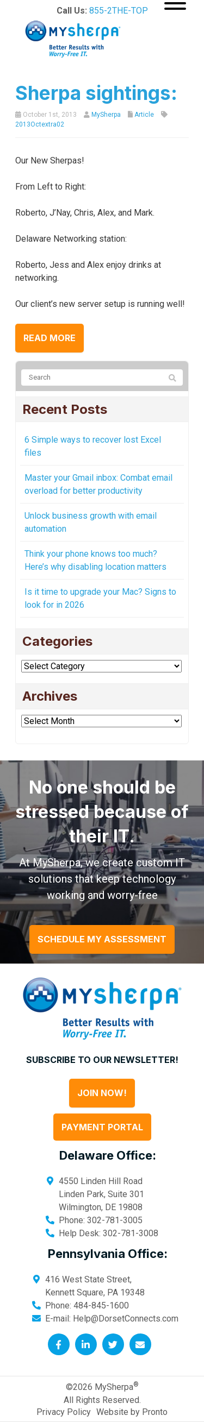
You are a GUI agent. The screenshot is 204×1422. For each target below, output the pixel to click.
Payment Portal (102, 1127)
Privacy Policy (63, 1412)
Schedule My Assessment (102, 939)
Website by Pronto (132, 1412)
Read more (49, 337)
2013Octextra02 (39, 124)
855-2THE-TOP (118, 10)
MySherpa (106, 114)
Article (144, 114)
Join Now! (102, 1092)
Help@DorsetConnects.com (125, 1318)
